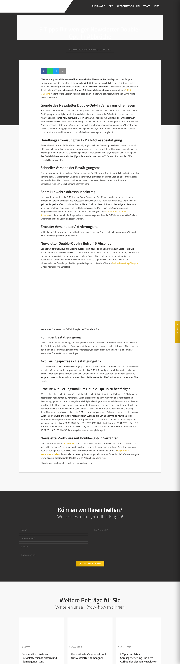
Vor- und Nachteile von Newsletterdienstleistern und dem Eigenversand (39, 657)
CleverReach (70, 443)
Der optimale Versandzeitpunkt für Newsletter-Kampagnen (89, 656)
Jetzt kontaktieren (90, 563)
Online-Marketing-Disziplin (125, 263)
